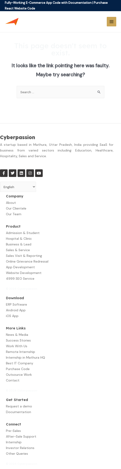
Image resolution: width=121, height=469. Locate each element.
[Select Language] (18, 187)
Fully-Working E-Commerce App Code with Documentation (48, 3)
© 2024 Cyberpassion (21, 289)
